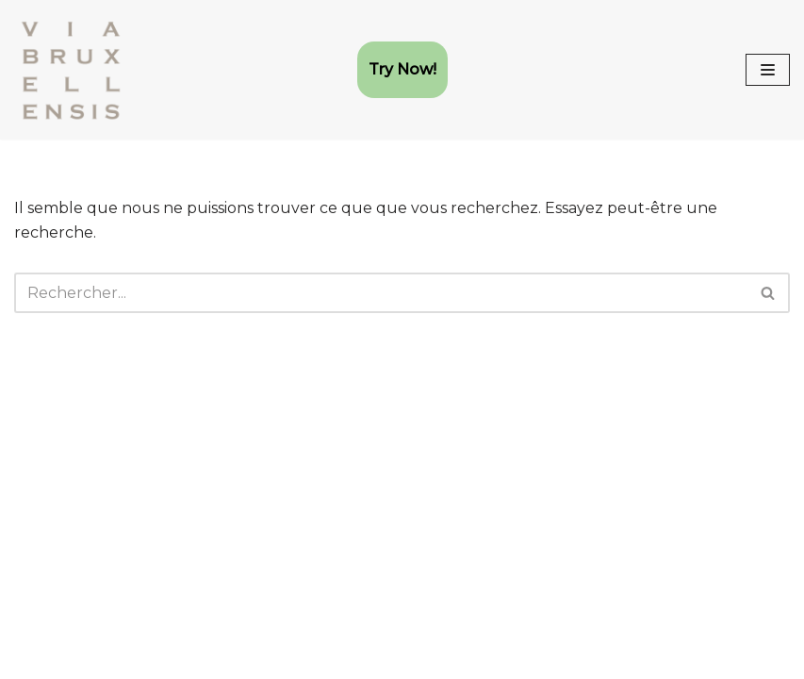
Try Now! (402, 69)
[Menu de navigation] (768, 70)
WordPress (210, 659)
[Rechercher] (380, 293)
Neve (34, 659)
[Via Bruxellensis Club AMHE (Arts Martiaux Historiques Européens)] (70, 69)
